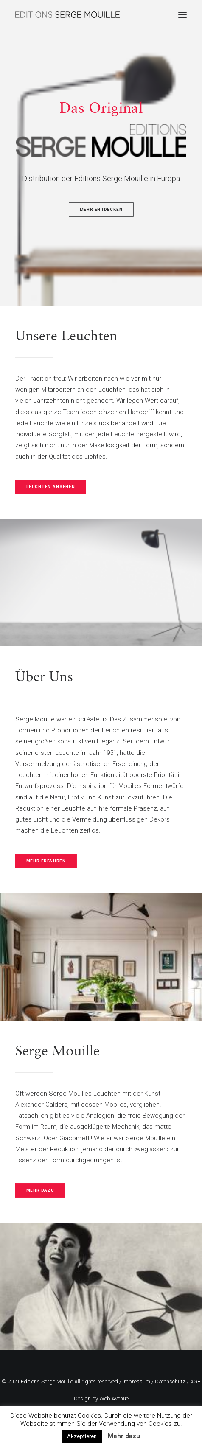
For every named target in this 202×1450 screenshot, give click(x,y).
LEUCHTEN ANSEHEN (50, 486)
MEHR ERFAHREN (46, 860)
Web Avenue (114, 1398)
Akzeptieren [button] (82, 1436)
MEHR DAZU (40, 1190)
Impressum (136, 1381)
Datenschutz (170, 1381)
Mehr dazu (124, 1436)
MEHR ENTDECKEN (100, 210)
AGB (195, 1381)
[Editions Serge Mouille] (67, 14)
